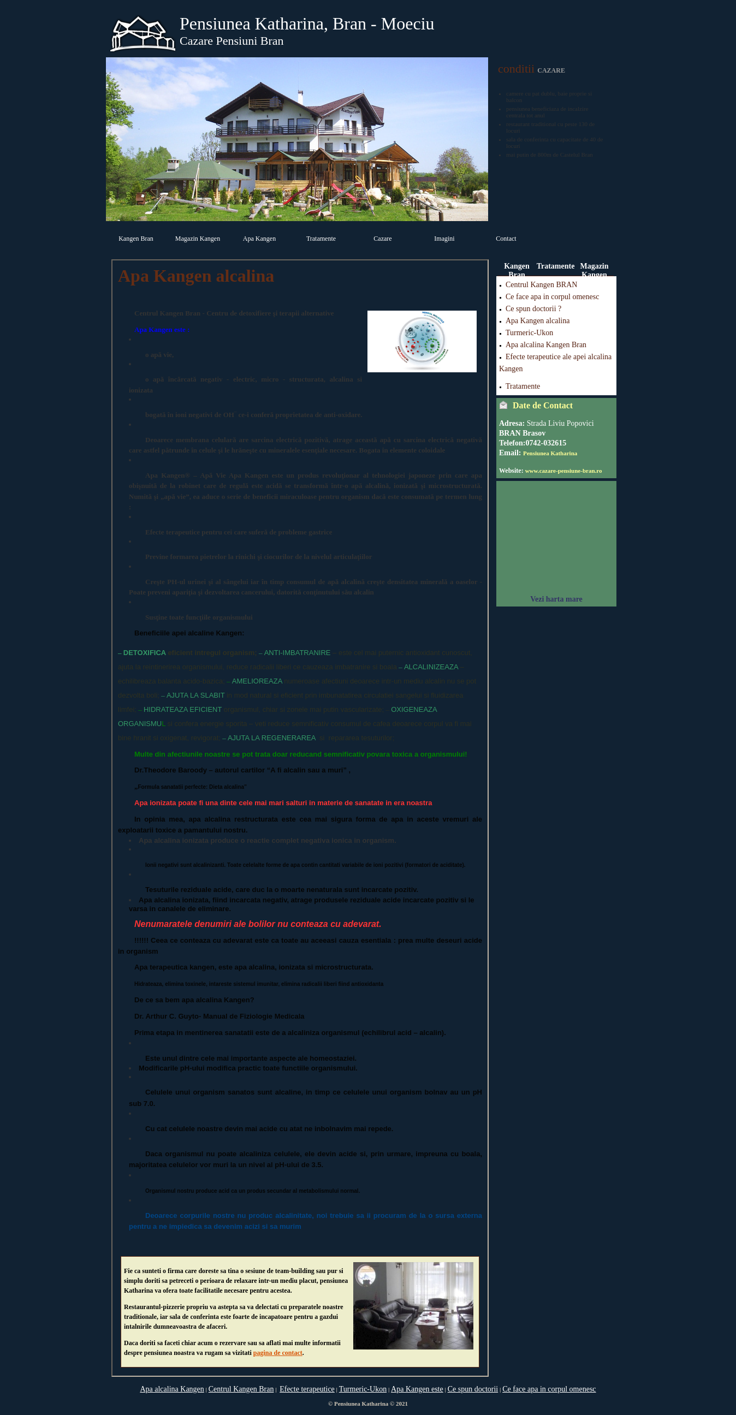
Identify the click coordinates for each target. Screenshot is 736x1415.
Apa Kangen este (417, 1389)
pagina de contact (277, 1353)
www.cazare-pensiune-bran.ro (563, 470)
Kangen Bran (135, 238)
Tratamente (321, 238)
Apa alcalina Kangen (172, 1389)
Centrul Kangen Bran (241, 1389)
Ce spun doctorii (473, 1389)
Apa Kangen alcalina (537, 321)
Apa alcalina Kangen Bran (546, 345)
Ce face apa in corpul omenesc (552, 297)
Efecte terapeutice (307, 1389)
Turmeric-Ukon (529, 333)
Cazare (382, 238)
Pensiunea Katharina (550, 453)
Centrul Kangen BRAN (541, 285)
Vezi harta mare (556, 599)
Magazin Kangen (197, 238)
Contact (506, 238)
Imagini (444, 238)
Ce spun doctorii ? (533, 309)
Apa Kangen (259, 238)
